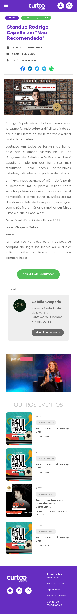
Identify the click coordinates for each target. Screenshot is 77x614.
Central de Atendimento (54, 603)
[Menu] (5, 5)
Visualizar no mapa (47, 332)
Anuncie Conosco (56, 595)
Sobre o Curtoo (55, 583)
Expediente (53, 589)
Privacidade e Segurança (54, 576)
